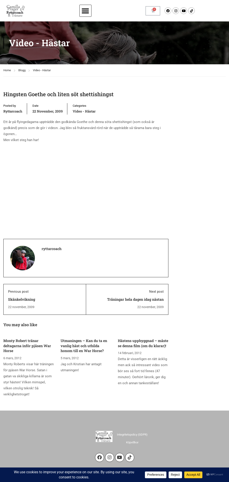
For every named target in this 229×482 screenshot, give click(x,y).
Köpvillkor (132, 442)
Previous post (18, 292)
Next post (156, 292)
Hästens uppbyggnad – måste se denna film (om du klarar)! (143, 343)
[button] (85, 11)
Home (7, 70)
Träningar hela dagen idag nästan (135, 299)
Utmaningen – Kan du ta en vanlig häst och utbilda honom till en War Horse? (84, 345)
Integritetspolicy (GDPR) (132, 434)
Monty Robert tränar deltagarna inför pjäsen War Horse (27, 345)
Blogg (21, 70)
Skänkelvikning (21, 299)
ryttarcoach (12, 111)
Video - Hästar (42, 70)
